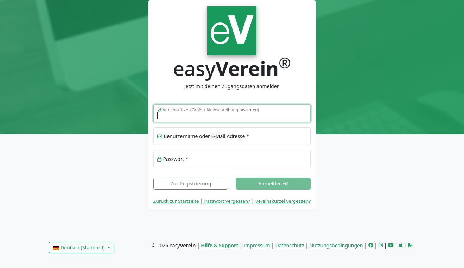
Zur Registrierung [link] (191, 183)
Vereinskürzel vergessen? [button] (283, 201)
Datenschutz (289, 245)
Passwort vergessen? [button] (227, 201)
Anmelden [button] (273, 183)
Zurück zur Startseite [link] (176, 201)
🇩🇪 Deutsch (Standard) (79, 247)
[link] (232, 30)
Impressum (257, 245)
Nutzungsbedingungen (336, 245)
